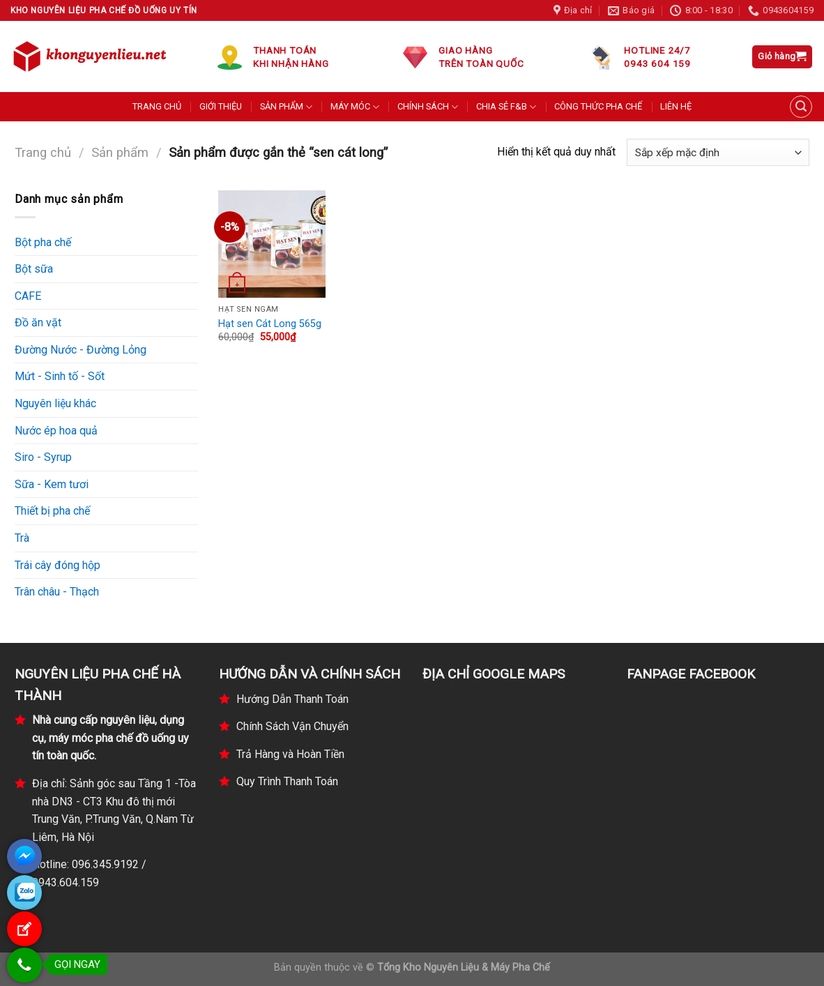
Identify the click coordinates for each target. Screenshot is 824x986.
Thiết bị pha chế (52, 510)
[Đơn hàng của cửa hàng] (718, 152)
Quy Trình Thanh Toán (287, 781)
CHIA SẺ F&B (506, 107)
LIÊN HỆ (676, 106)
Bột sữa (34, 268)
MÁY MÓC (354, 107)
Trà (22, 538)
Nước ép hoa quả (56, 430)
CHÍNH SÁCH (427, 107)
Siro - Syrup (43, 457)
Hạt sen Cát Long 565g (269, 324)
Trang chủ (43, 152)
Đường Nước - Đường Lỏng (80, 349)
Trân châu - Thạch (57, 591)
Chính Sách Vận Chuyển (292, 726)
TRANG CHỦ (156, 106)
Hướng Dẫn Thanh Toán (292, 699)
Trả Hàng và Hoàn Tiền (290, 754)
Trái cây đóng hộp (57, 565)
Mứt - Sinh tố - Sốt (60, 376)
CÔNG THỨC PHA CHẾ (598, 106)
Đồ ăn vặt (38, 322)
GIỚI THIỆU (220, 106)
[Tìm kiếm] (801, 107)
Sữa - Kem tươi (52, 484)
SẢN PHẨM (286, 107)
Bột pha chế (43, 242)
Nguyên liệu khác (55, 403)
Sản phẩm (119, 152)
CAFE (28, 296)
